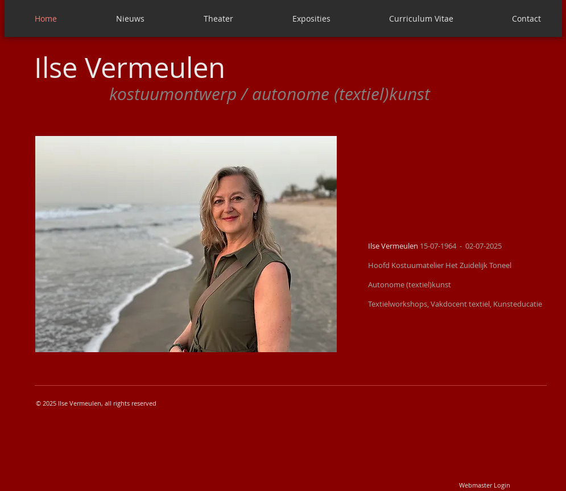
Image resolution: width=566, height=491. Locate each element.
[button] (186, 244)
